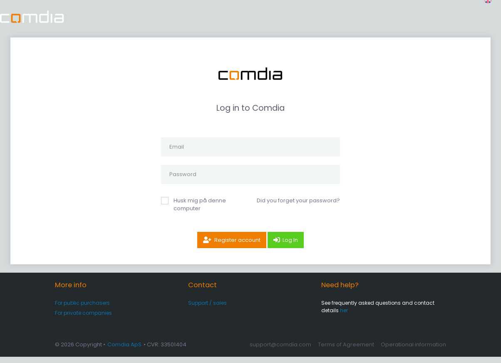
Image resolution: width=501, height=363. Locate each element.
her (344, 316)
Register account (237, 246)
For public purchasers (82, 309)
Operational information (413, 351)
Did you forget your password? (298, 207)
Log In (290, 246)
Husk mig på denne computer (200, 211)
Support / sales (207, 309)
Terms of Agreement (346, 351)
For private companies (83, 319)
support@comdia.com (280, 351)
